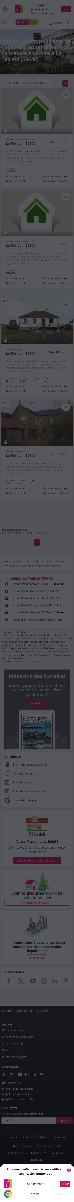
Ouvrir (65, 1184)
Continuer (63, 1194)
